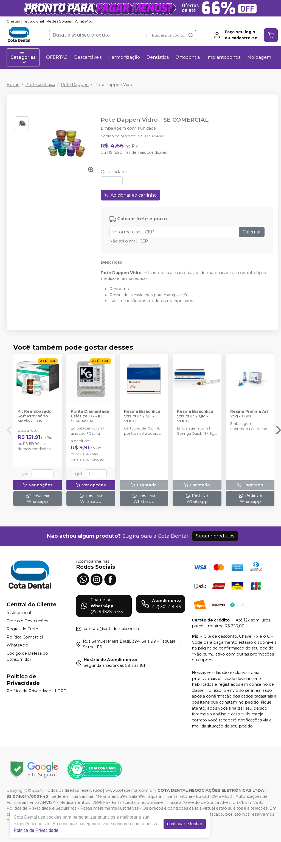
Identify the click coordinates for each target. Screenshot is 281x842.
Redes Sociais (59, 21)
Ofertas (13, 21)
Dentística (158, 57)
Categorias (23, 57)
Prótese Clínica (40, 84)
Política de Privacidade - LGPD (37, 691)
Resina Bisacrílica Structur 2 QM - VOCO (195, 416)
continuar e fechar (184, 823)
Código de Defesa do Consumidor (27, 656)
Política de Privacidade (36, 830)
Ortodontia (187, 57)
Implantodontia (223, 57)
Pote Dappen (75, 84)
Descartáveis (88, 57)
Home (13, 84)
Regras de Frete (22, 628)
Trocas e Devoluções (27, 620)
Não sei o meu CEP (128, 241)
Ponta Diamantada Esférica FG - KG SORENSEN (90, 416)
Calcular (252, 232)
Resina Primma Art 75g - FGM (249, 414)
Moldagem (259, 57)
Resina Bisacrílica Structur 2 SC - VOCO (142, 416)
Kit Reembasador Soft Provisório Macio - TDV (35, 416)
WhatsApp (84, 21)
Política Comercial (25, 637)
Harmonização (124, 57)
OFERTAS (57, 57)
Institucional (33, 21)
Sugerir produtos (215, 536)
